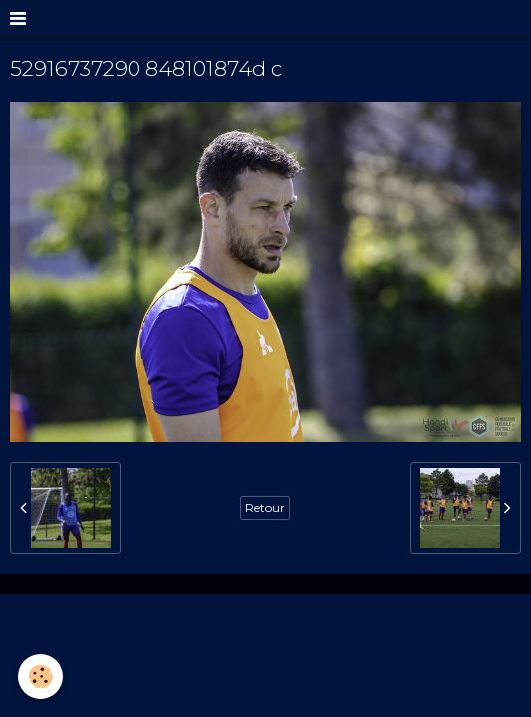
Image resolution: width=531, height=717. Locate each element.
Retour (265, 507)
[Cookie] (40, 676)
